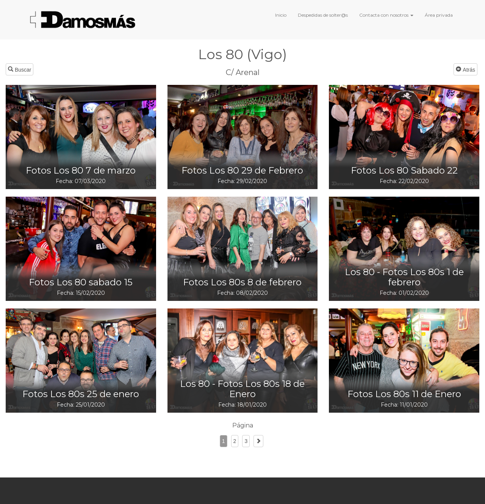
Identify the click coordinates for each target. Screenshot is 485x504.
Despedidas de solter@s (323, 15)
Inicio (280, 15)
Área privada (439, 15)
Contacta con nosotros (386, 15)
